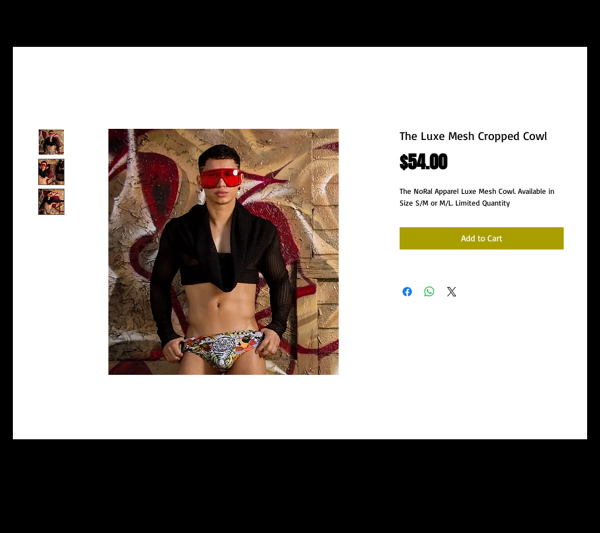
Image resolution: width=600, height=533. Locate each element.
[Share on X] (452, 292)
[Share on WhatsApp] (429, 292)
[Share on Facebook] (407, 292)
